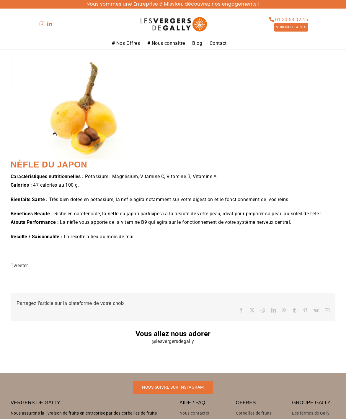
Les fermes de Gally (311, 413)
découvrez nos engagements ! (222, 4)
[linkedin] (49, 24)
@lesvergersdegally (173, 341)
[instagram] (42, 24)
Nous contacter (194, 413)
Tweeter (19, 265)
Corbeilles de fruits (254, 413)
